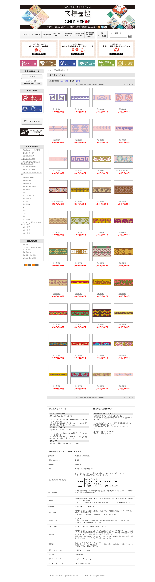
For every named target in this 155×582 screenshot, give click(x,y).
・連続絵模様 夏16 (28, 159)
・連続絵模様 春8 (27, 153)
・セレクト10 (25, 230)
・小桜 (23, 210)
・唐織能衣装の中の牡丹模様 (30, 150)
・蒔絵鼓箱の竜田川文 (28, 177)
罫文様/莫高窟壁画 (122, 171)
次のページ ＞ (128, 84)
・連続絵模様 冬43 (28, 170)
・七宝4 (23, 213)
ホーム (49, 70)
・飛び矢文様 (25, 219)
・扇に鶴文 (24, 201)
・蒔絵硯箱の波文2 (27, 183)
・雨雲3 (23, 192)
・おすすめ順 (63, 81)
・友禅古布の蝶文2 (27, 198)
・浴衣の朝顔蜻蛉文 (27, 156)
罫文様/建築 (56, 109)
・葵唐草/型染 (25, 204)
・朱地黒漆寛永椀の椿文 (29, 167)
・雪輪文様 (24, 216)
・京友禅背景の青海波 (28, 186)
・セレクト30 (25, 227)
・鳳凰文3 (24, 244)
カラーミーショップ (56, 576)
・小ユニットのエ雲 (27, 195)
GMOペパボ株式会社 (85, 576)
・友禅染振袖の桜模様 (28, 258)
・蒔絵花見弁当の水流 (28, 255)
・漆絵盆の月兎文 (27, 180)
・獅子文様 (24, 207)
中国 (67, 70)
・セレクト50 (25, 233)
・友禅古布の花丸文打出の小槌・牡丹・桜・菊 (30, 163)
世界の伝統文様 (58, 70)
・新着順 (77, 81)
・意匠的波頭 (25, 189)
